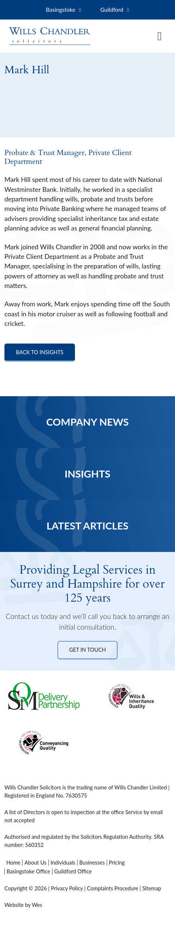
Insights (87, 474)
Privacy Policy (67, 888)
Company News (87, 422)
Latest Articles (87, 526)
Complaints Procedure (112, 888)
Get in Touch (87, 650)
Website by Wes (23, 905)
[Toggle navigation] (159, 35)
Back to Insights (40, 352)
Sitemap (151, 888)
